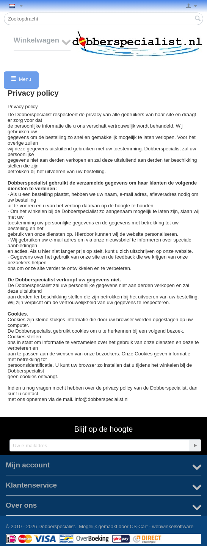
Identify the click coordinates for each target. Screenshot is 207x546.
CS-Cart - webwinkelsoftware (162, 526)
